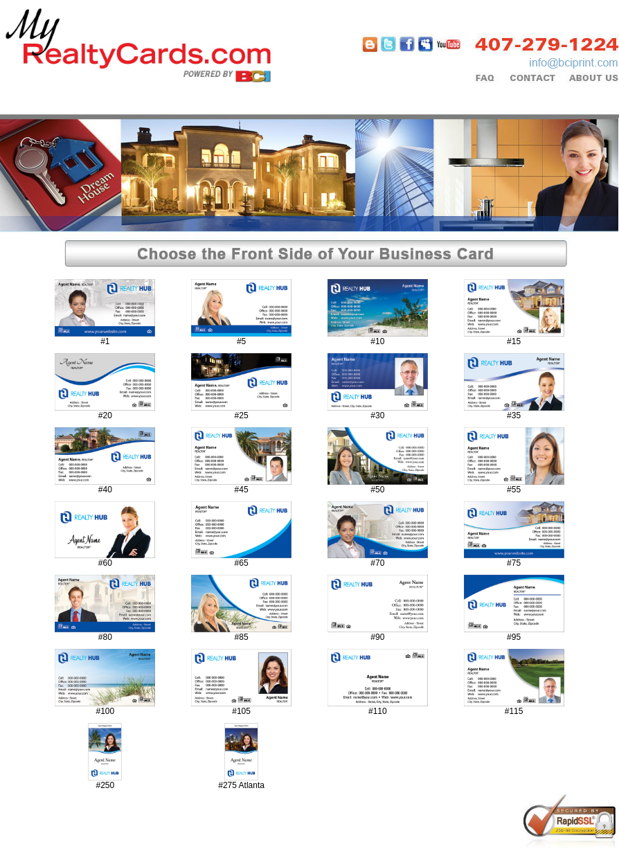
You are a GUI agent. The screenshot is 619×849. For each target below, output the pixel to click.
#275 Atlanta (241, 785)
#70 (377, 563)
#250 (105, 785)
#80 (105, 637)
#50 (377, 489)
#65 (242, 563)
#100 (105, 711)
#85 (242, 637)
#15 (514, 341)
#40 (105, 489)
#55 (514, 489)
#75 (514, 563)
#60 (105, 563)
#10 (377, 341)
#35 (514, 415)
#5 (241, 341)
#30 (377, 415)
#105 (241, 711)
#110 (377, 711)
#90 (377, 637)
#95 (514, 637)
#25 (242, 415)
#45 (242, 489)
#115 (514, 711)
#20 (105, 415)
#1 (104, 341)
